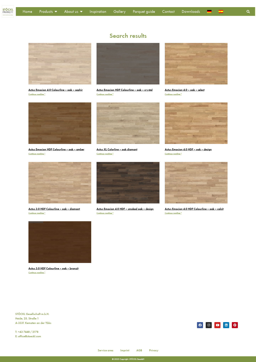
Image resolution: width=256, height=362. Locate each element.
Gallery (119, 11)
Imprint (124, 350)
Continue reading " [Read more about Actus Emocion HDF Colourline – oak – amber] (36, 153)
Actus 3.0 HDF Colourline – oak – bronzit (53, 268)
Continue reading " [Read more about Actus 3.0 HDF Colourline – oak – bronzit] (36, 272)
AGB (139, 350)
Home (27, 11)
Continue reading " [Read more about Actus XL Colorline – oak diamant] (105, 153)
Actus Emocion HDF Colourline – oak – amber (56, 149)
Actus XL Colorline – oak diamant (117, 149)
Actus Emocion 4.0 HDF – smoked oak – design (125, 209)
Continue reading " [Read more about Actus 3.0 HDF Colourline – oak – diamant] (36, 213)
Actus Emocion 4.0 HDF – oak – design (188, 149)
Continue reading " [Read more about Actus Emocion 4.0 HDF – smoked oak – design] (105, 213)
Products (48, 11)
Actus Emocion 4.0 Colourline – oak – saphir (55, 90)
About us (73, 11)
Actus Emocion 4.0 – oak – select (184, 90)
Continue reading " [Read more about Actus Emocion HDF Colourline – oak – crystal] (105, 94)
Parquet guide (144, 11)
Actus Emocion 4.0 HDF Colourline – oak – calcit (194, 209)
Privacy (153, 350)
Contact (168, 11)
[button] (248, 11)
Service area (105, 350)
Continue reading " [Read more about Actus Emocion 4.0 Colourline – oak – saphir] (36, 94)
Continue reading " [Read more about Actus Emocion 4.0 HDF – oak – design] (173, 153)
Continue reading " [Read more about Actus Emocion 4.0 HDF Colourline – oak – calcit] (173, 213)
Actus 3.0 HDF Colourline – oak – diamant (54, 209)
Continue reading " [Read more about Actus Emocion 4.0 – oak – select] (173, 94)
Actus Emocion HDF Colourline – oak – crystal (125, 90)
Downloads (191, 11)
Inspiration (98, 11)
